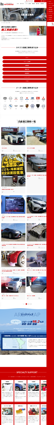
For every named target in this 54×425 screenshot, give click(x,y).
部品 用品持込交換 (31, 127)
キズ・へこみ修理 (28, 5)
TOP (33, 400)
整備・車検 (37, 5)
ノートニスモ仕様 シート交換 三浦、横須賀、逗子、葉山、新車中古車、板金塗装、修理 (21, 148)
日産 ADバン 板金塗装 (45, 166)
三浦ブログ (42, 405)
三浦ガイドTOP (29, 338)
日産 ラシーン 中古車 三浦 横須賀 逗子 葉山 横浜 (21, 167)
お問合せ (34, 412)
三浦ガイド (42, 400)
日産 (2, 124)
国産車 (9, 25)
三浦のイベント (44, 404)
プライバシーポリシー (36, 414)
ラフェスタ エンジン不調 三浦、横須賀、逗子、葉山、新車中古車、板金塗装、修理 (7, 148)
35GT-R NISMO (4, 121)
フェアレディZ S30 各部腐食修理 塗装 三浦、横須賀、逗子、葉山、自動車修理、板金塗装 (46, 148)
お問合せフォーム (47, 2)
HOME (18, 5)
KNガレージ (25, 419)
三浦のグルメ (44, 401)
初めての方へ (22, 5)
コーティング (47, 5)
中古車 (19, 165)
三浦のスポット (44, 403)
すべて (10, 60)
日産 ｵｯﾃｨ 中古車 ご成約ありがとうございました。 (33, 167)
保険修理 (33, 5)
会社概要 (52, 8)
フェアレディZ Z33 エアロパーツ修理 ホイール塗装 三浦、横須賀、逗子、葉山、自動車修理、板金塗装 (7, 168)
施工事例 (52, 5)
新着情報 (34, 415)
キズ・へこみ (3, 120)
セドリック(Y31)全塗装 (18, 121)
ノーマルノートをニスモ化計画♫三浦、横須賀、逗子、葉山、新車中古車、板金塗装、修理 (33, 148)
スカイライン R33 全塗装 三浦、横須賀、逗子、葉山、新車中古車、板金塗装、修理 (46, 122)
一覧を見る (11, 331)
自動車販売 (42, 5)
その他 (35, 64)
